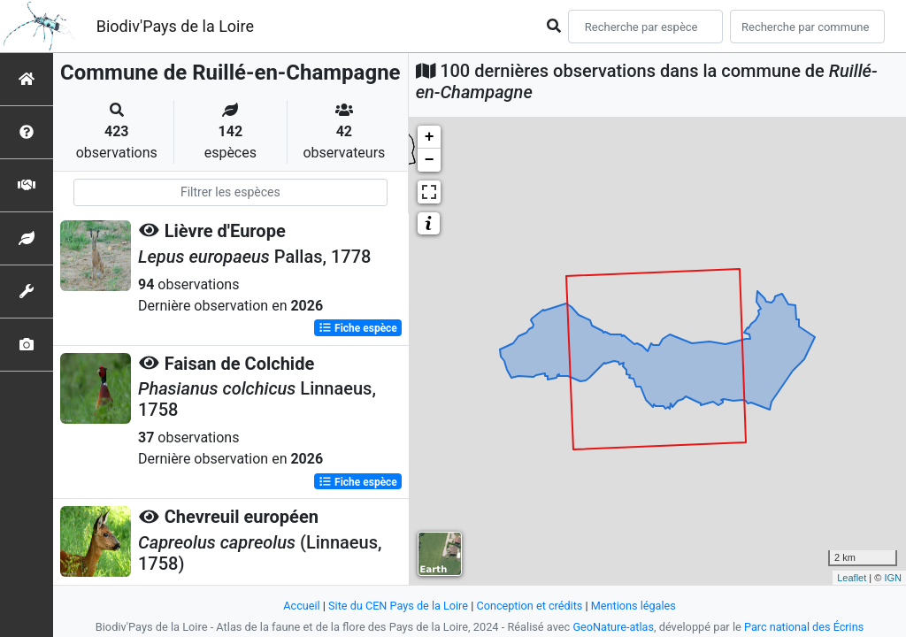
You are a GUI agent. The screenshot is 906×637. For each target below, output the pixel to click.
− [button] (429, 160)
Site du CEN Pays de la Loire (397, 605)
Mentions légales (635, 605)
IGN (893, 577)
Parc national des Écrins (804, 626)
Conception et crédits (529, 605)
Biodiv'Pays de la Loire (175, 26)
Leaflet (851, 577)
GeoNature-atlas (613, 626)
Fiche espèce (358, 327)
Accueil (300, 605)
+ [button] (429, 137)
